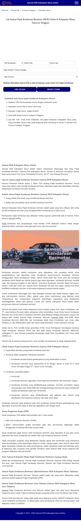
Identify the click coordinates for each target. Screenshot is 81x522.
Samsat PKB (57, 317)
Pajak (4, 224)
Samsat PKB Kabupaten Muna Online (42, 3)
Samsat (12, 218)
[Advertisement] (24, 44)
